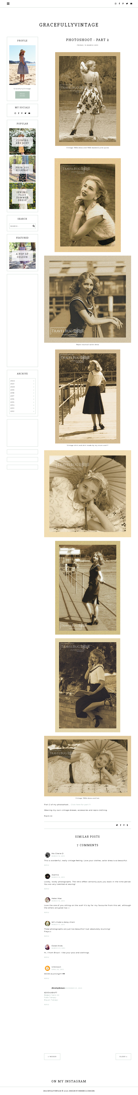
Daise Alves (57, 946)
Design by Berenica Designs (82, 1091)
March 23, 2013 (58, 948)
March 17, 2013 (58, 924)
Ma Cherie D (58, 853)
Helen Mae (57, 898)
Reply (46, 865)
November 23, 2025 (73, 988)
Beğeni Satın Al (51, 995)
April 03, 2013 (58, 969)
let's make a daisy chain (63, 922)
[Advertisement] (22, 320)
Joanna (55, 875)
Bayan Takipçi (51, 1000)
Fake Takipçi (50, 997)
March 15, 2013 (58, 856)
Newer (53, 1056)
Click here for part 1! (81, 804)
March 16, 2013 (58, 901)
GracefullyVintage (69, 25)
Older (123, 1056)
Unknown (56, 967)
